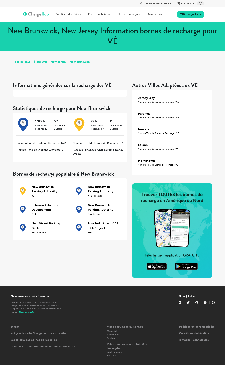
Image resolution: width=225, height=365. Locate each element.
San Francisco (114, 352)
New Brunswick (80, 61)
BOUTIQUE (185, 3)
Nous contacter (27, 312)
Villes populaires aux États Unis (127, 344)
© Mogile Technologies (194, 339)
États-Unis (40, 61)
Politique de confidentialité (197, 326)
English (14, 326)
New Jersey (58, 61)
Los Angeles (113, 348)
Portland (111, 355)
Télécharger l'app (190, 14)
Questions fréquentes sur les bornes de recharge (42, 346)
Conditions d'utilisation (194, 333)
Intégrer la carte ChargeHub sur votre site (38, 333)
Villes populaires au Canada (125, 326)
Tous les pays (21, 61)
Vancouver (113, 334)
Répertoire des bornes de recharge (33, 339)
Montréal (112, 331)
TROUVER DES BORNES (155, 3)
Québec (111, 338)
